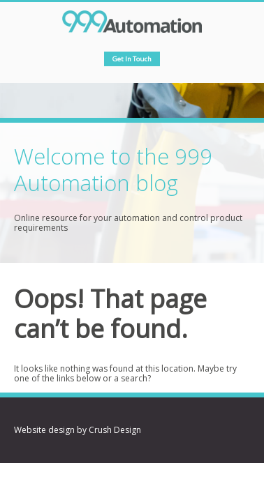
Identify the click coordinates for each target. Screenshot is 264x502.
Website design (44, 430)
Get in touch (132, 58)
